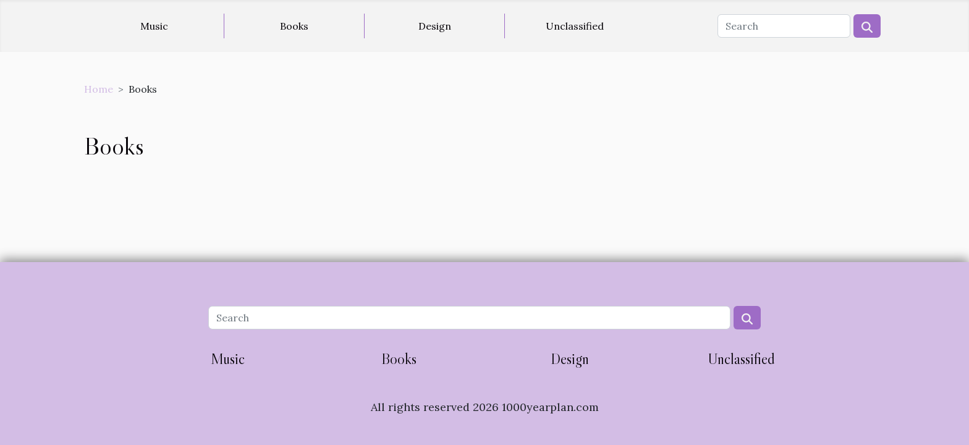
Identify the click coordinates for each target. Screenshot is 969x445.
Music (154, 26)
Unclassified (575, 26)
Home (98, 89)
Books (294, 26)
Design (434, 26)
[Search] (783, 26)
